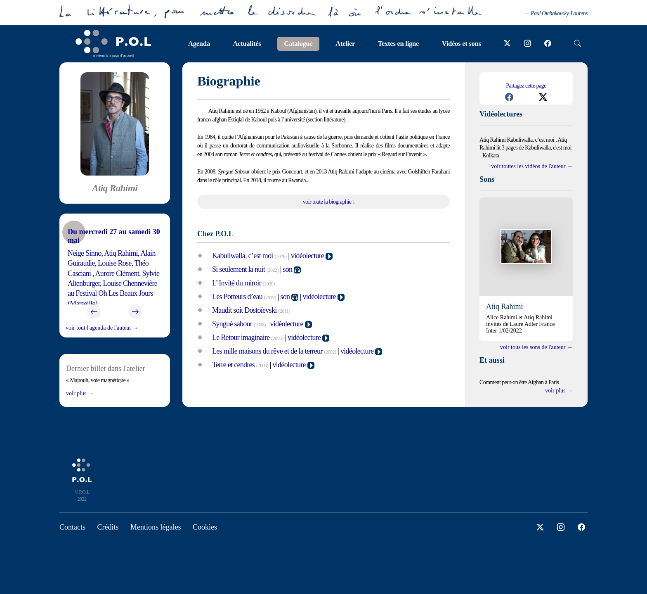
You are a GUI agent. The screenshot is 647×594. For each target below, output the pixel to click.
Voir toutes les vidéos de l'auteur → (532, 166)
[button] (509, 97)
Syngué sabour (232, 324)
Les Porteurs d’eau (237, 296)
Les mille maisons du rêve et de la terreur (267, 351)
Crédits (108, 527)
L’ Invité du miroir (236, 283)
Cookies (205, 527)
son (287, 269)
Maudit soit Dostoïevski (244, 310)
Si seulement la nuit (238, 269)
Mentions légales (155, 527)
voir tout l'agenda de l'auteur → (102, 328)
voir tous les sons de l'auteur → (536, 347)
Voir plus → (80, 393)
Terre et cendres (233, 365)
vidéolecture (307, 256)
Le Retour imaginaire (241, 337)
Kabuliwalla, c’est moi (242, 256)
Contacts (72, 527)
